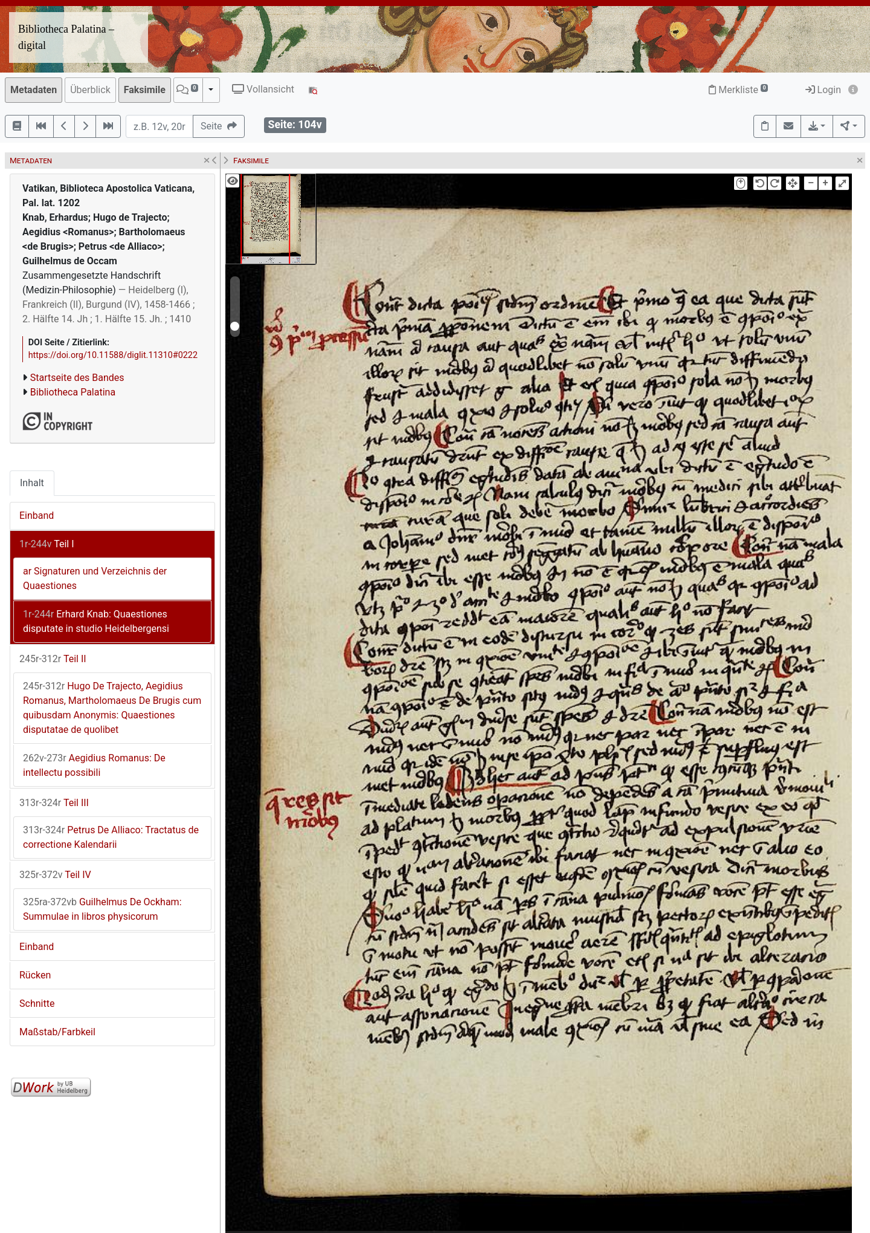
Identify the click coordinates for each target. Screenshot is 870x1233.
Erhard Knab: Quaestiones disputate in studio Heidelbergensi (96, 621)
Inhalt (32, 483)
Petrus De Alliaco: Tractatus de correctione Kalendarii (111, 837)
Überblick (90, 90)
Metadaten (33, 90)
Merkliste (738, 90)
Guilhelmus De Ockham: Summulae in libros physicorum (102, 909)
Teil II (52, 659)
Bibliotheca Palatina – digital (66, 37)
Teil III (54, 802)
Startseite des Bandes (77, 377)
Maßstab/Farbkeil (57, 1032)
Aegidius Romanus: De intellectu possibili (94, 765)
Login (823, 90)
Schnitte (36, 1003)
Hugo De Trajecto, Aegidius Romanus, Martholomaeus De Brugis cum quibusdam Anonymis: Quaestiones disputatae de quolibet (112, 707)
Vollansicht (263, 89)
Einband (36, 515)
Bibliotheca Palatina (72, 392)
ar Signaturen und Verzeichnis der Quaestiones (95, 578)
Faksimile (145, 90)
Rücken (35, 975)
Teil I (46, 544)
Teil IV (55, 874)
